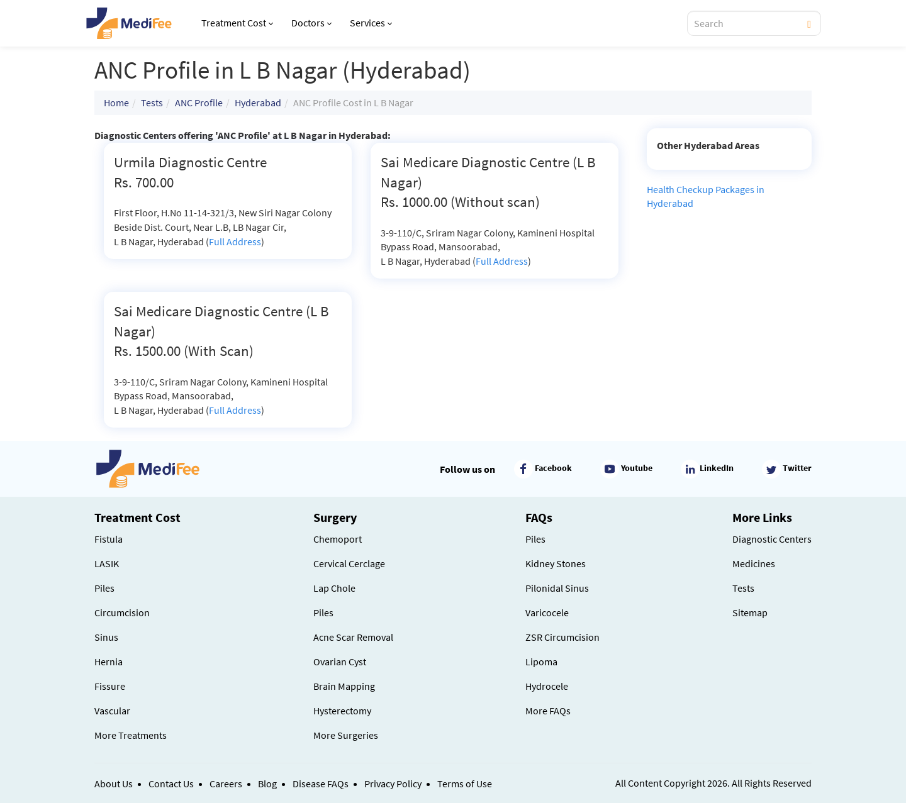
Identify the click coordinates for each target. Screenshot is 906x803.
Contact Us (171, 783)
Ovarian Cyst (339, 661)
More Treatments (130, 735)
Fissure (109, 686)
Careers (226, 783)
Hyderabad (258, 102)
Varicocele (547, 612)
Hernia (108, 661)
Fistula (108, 539)
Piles (104, 588)
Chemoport (337, 539)
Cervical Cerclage (349, 563)
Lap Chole (334, 588)
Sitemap (750, 612)
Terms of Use (464, 783)
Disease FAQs (321, 783)
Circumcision (122, 612)
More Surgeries (345, 735)
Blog (267, 783)
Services (371, 22)
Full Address (235, 241)
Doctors (311, 22)
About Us (113, 783)
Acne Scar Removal (353, 637)
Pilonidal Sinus (557, 588)
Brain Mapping (344, 686)
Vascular (112, 710)
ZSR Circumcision (562, 637)
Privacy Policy (393, 783)
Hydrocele (546, 686)
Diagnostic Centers (772, 539)
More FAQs (548, 710)
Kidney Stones (555, 563)
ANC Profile (199, 102)
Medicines (753, 563)
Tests (152, 102)
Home (116, 102)
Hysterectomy (342, 710)
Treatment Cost (237, 22)
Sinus (106, 637)
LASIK (106, 563)
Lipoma (541, 661)
